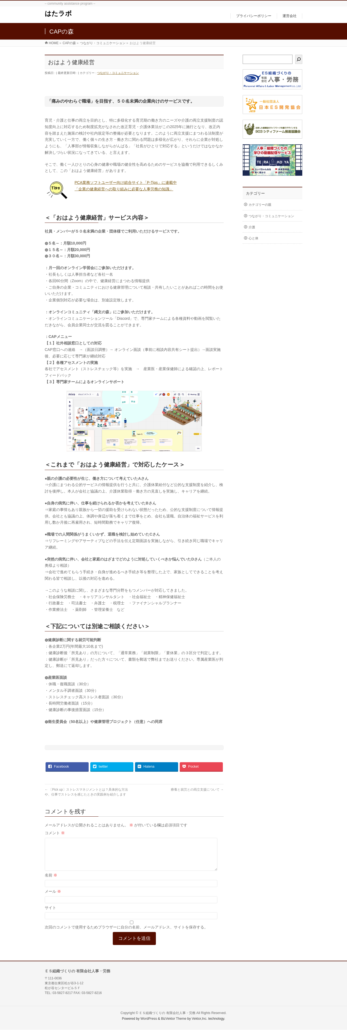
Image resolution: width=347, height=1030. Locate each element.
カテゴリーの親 (260, 205)
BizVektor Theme (174, 1019)
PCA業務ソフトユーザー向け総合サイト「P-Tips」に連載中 (126, 182)
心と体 (253, 238)
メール (53, 898)
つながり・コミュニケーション (118, 72)
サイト (50, 914)
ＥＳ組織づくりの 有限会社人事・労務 (167, 1013)
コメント (55, 833)
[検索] (298, 59)
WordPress (148, 1019)
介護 (252, 227)
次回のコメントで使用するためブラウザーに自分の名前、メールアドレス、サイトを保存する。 (126, 933)
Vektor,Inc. (199, 1019)
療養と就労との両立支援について (197, 789)
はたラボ (58, 13)
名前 (51, 881)
